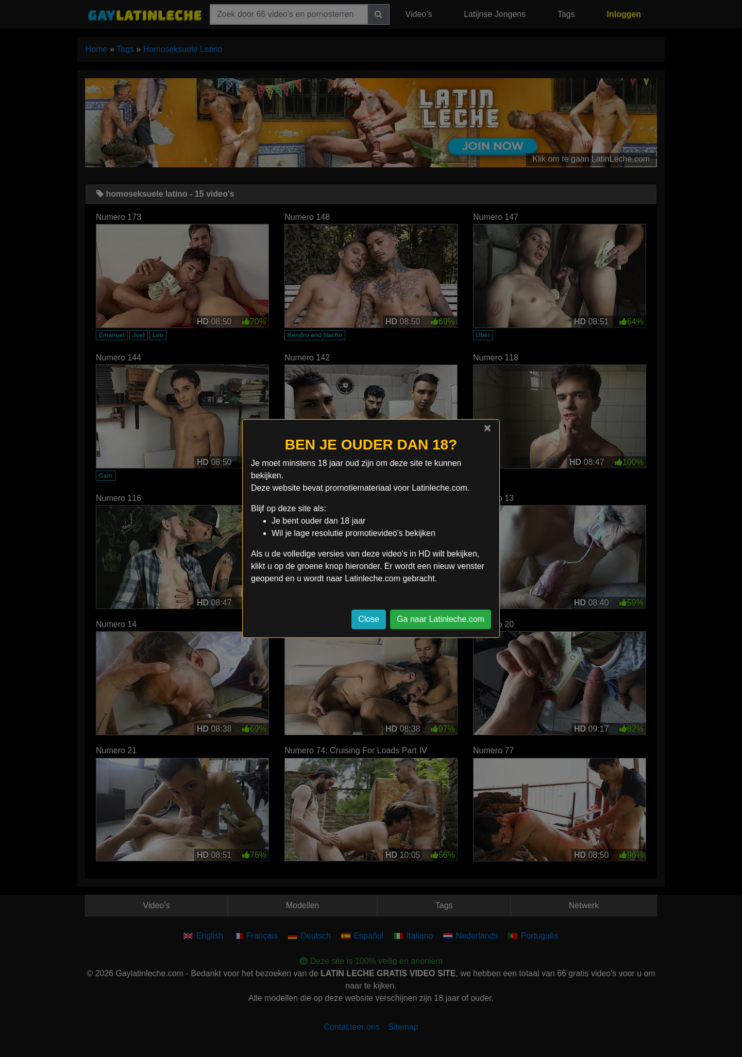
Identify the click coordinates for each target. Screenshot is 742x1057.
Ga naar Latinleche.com (440, 619)
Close (368, 619)
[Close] (487, 427)
